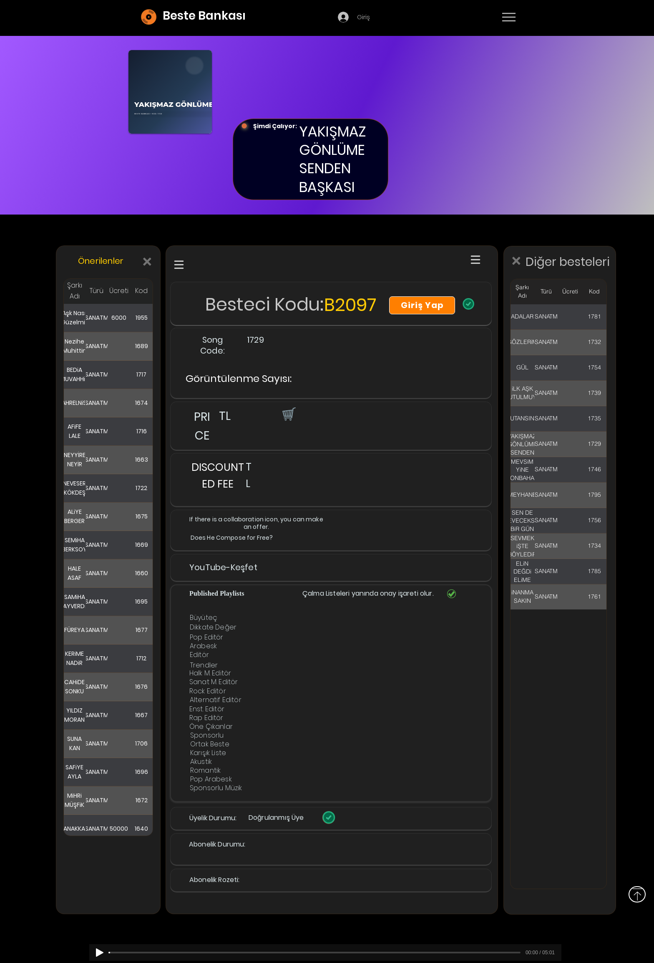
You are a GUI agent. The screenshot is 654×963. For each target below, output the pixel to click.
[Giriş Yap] (422, 305)
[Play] (99, 952)
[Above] (637, 894)
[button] (288, 414)
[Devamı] (557, 17)
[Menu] (508, 17)
